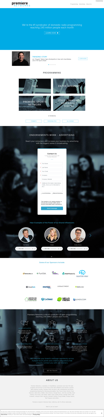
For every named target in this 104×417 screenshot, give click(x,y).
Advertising (82, 4)
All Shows (70, 121)
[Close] (101, 413)
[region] (52, 413)
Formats (33, 121)
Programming (74, 4)
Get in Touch (52, 371)
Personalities (52, 121)
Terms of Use (4, 414)
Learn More (83, 58)
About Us (89, 4)
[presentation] (52, 198)
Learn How (51, 33)
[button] (48, 64)
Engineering (99, 1)
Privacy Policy (36, 414)
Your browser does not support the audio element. (26, 249)
